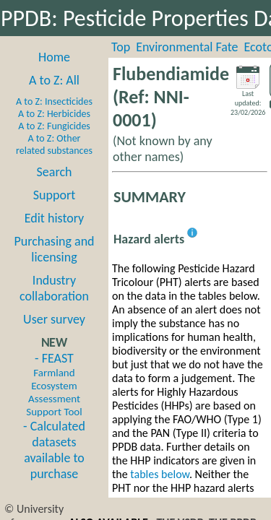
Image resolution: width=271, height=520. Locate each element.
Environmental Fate (187, 47)
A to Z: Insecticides (54, 101)
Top (120, 47)
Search (54, 172)
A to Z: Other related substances (54, 144)
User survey (54, 319)
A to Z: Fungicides (54, 126)
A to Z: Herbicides (54, 114)
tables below (159, 474)
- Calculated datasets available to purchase (54, 450)
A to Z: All (54, 80)
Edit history (55, 218)
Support (54, 195)
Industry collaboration (54, 288)
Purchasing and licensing (54, 249)
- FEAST (54, 384)
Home (54, 57)
